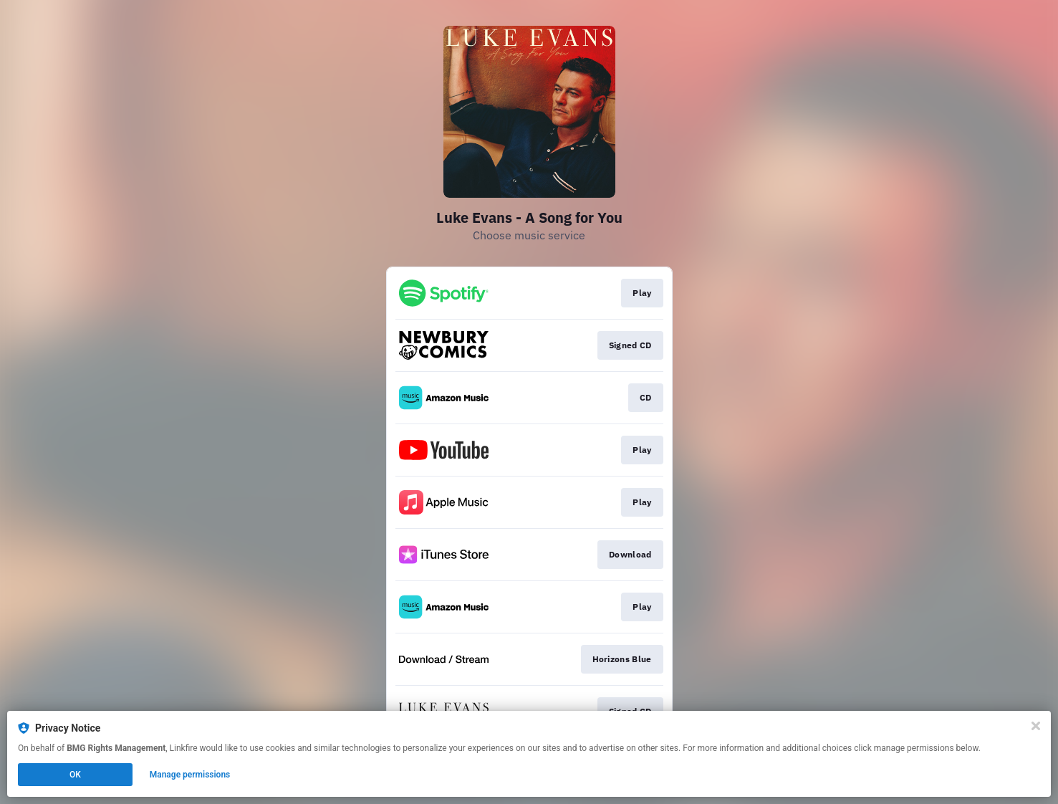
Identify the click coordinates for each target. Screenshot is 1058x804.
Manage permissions (190, 775)
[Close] (1035, 725)
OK (75, 775)
